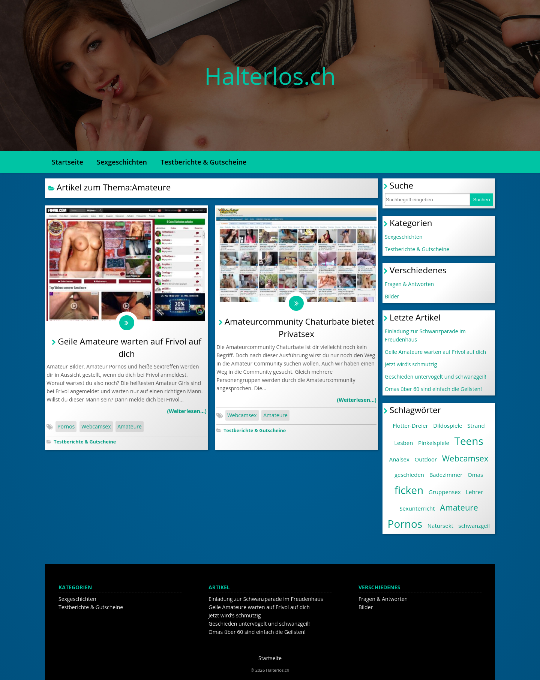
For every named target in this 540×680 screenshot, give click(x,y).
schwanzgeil (474, 525)
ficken (409, 490)
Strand (475, 425)
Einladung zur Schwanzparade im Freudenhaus (425, 335)
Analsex (399, 459)
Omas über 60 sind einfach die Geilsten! (433, 388)
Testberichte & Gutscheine (203, 161)
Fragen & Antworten (409, 284)
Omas (475, 474)
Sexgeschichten (122, 161)
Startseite (67, 161)
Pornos (66, 426)
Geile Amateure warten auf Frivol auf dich (435, 351)
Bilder (392, 296)
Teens (468, 441)
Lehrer (474, 492)
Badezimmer (446, 474)
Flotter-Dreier (410, 425)
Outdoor (426, 459)
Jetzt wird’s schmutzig (411, 364)
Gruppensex (445, 492)
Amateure (129, 426)
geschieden (409, 474)
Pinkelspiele (433, 442)
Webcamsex (96, 426)
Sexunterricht (417, 508)
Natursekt (440, 525)
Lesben (403, 442)
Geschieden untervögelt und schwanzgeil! (435, 376)
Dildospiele (447, 425)
